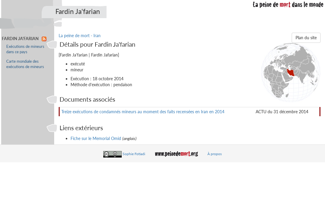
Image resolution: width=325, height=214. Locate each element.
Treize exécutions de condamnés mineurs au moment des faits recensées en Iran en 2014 (142, 111)
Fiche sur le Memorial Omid (96, 138)
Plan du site (306, 37)
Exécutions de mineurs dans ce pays (25, 49)
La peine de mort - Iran (80, 35)
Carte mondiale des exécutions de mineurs (25, 64)
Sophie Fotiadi (134, 154)
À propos (214, 154)
